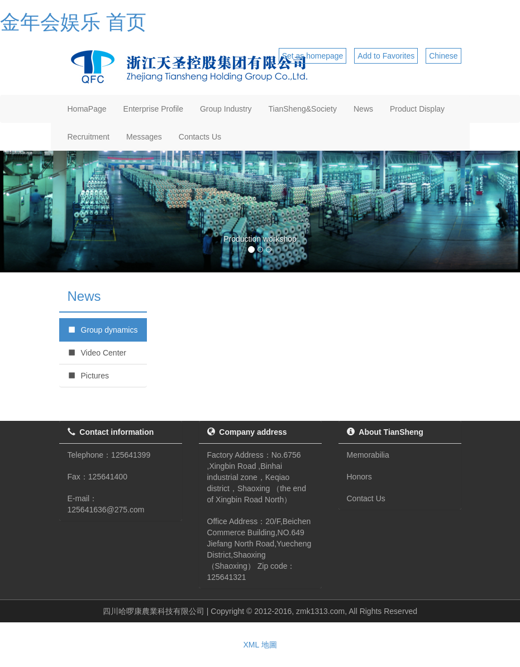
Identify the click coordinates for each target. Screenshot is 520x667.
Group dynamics (103, 329)
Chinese (443, 55)
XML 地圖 (259, 644)
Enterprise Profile (153, 108)
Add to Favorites (385, 55)
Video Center (97, 352)
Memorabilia (368, 454)
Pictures (88, 375)
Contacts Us (200, 136)
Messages (144, 136)
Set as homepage (313, 55)
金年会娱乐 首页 (73, 22)
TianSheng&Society (303, 108)
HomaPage (87, 108)
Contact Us (366, 498)
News (363, 108)
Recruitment (88, 136)
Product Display (417, 108)
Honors (359, 476)
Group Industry (226, 108)
